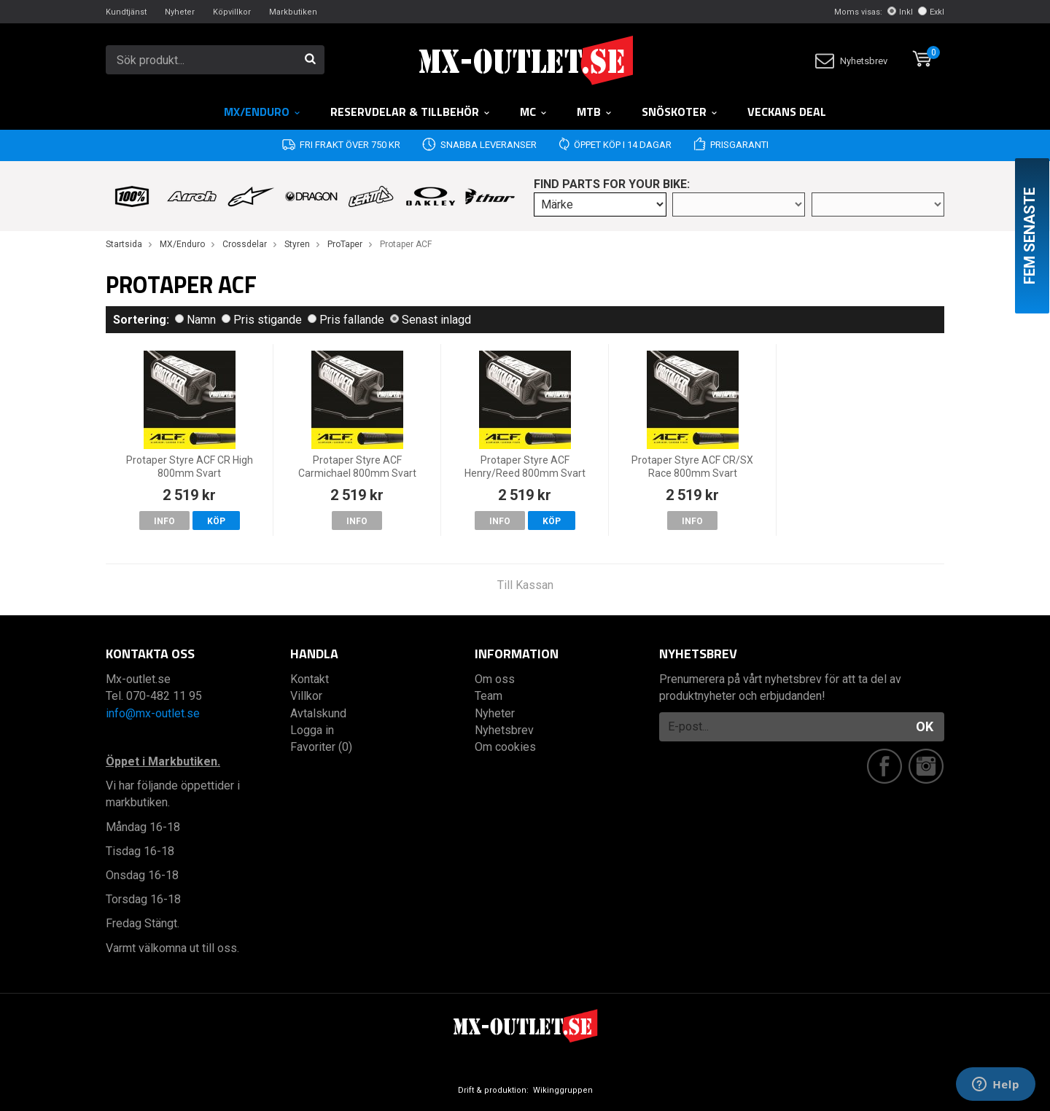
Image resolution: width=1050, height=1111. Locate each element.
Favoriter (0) (321, 747)
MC (534, 111)
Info (164, 521)
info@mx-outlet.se (153, 713)
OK (924, 726)
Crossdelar (244, 244)
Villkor (306, 696)
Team (488, 696)
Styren (297, 244)
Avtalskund (318, 713)
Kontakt (309, 679)
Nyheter (180, 12)
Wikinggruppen (563, 1090)
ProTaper (344, 244)
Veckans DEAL (786, 111)
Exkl (931, 12)
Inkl (900, 12)
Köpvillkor (232, 12)
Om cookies (505, 747)
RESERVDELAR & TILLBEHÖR (410, 111)
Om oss (495, 679)
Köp (216, 521)
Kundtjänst (126, 12)
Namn (195, 320)
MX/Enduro (262, 111)
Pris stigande (262, 320)
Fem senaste (1029, 235)
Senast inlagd (430, 320)
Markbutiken (293, 12)
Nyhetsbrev (851, 60)
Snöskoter (680, 111)
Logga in (312, 730)
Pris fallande (346, 320)
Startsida (124, 244)
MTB (594, 111)
